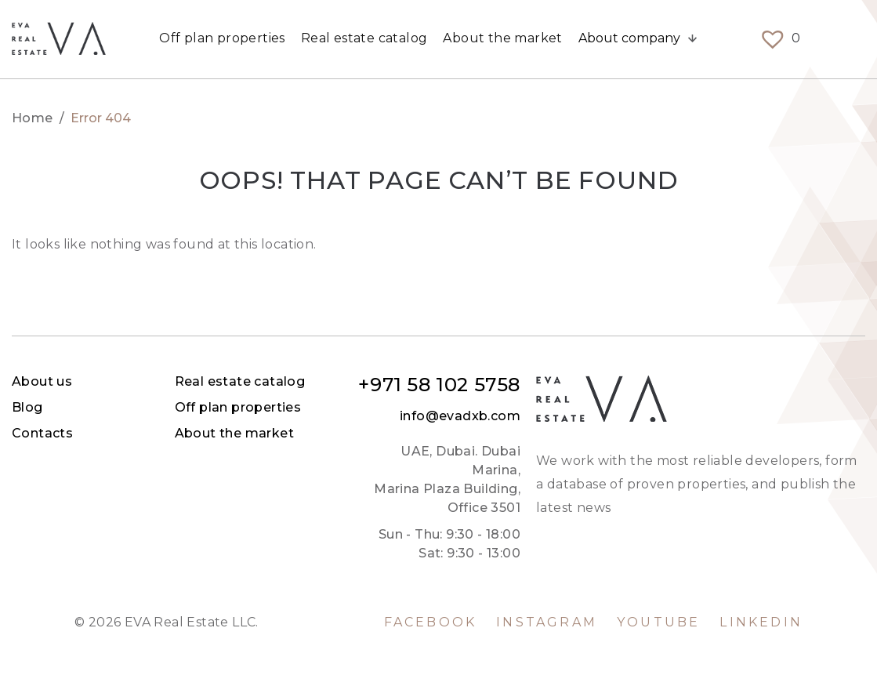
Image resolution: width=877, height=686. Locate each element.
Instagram (546, 622)
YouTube (658, 622)
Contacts (387, 433)
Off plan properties (222, 38)
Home (32, 118)
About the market (502, 38)
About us (387, 381)
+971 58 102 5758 (784, 385)
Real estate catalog (364, 38)
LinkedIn (761, 622)
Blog (372, 407)
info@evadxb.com (805, 416)
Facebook (430, 622)
